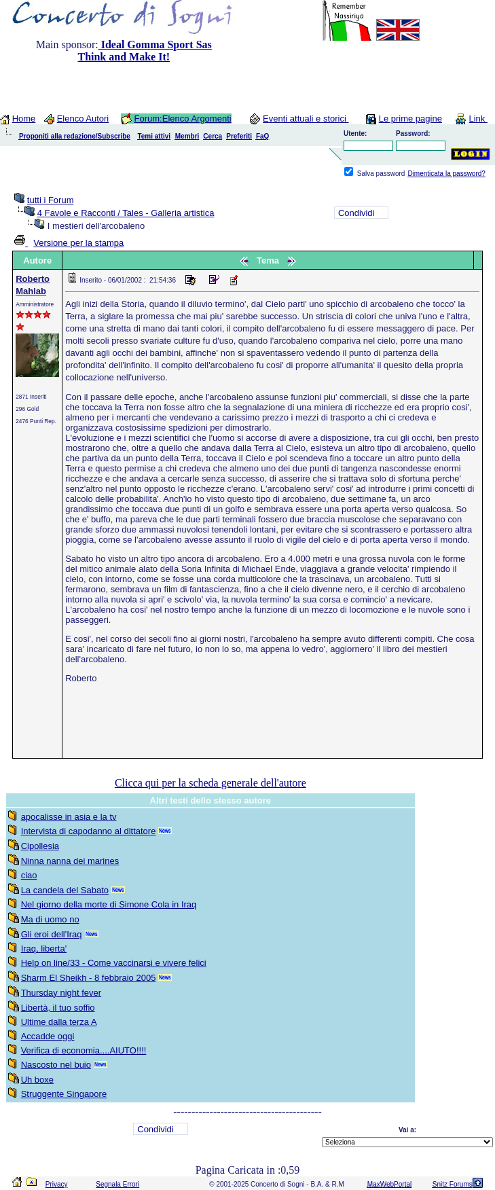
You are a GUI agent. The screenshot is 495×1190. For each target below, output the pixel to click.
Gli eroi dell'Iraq (51, 934)
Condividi (356, 213)
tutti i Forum (50, 200)
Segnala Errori (117, 1184)
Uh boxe (37, 1080)
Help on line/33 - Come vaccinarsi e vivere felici (113, 963)
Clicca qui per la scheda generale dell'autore (210, 783)
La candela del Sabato (65, 890)
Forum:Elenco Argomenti (183, 118)
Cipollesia (40, 846)
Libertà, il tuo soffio (58, 1008)
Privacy (56, 1184)
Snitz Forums (453, 1184)
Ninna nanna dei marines (70, 861)
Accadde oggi (48, 1036)
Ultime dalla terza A (59, 1022)
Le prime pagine (410, 118)
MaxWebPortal (389, 1184)
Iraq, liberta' (44, 948)
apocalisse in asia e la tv (69, 817)
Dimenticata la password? (446, 173)
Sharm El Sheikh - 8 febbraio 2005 (88, 978)
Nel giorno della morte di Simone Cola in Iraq (109, 904)
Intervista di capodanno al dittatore (88, 831)
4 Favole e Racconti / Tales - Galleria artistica (126, 213)
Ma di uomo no (50, 919)
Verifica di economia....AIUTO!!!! (84, 1050)
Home (24, 118)
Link (478, 118)
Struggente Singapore (64, 1094)
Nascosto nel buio (56, 1065)
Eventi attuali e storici (305, 118)
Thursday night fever (61, 993)
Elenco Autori (83, 118)
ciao (29, 875)
